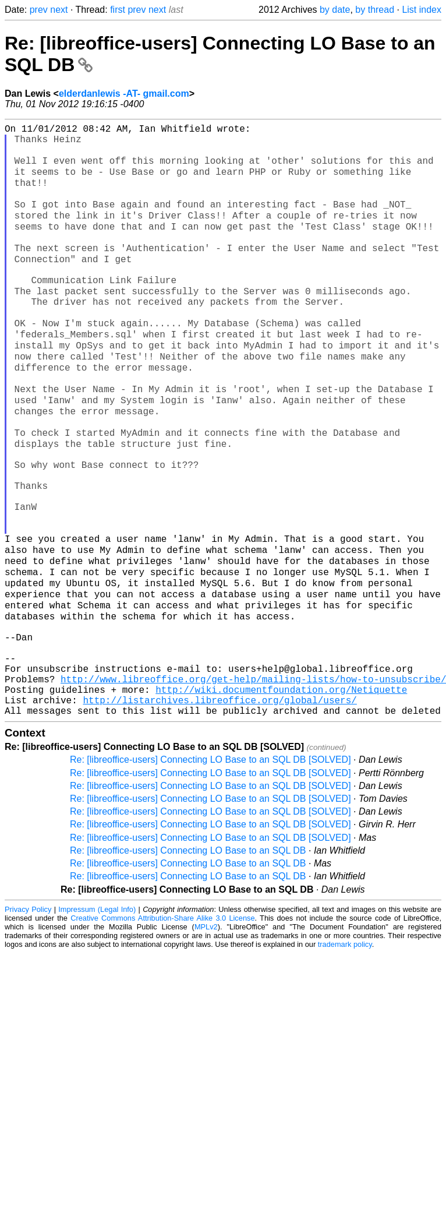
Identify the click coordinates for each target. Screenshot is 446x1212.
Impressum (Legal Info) (97, 1021)
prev (39, 10)
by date (335, 10)
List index (421, 10)
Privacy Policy (28, 1021)
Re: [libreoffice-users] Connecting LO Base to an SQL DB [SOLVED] (210, 872)
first (117, 10)
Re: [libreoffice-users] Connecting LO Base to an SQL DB (188, 963)
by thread (374, 10)
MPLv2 (206, 1039)
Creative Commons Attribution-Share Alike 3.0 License (162, 1030)
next (59, 10)
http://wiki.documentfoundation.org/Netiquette (281, 797)
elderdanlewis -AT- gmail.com (124, 93)
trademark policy (345, 1056)
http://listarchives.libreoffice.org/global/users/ (219, 810)
